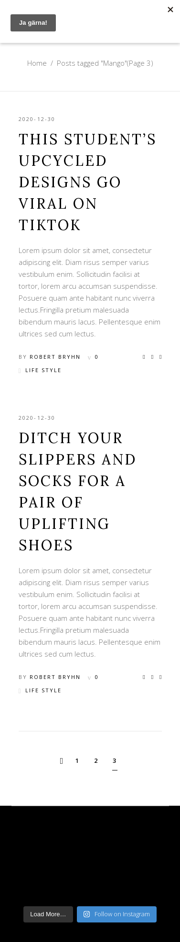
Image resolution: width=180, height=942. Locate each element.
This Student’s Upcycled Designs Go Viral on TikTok (88, 182)
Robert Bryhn (55, 356)
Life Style (43, 370)
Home (37, 63)
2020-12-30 (37, 118)
